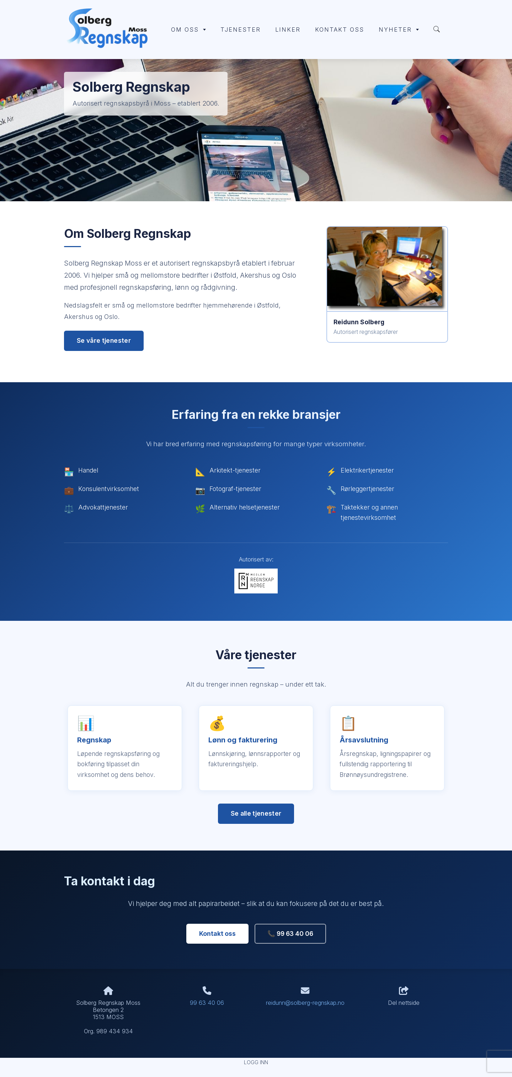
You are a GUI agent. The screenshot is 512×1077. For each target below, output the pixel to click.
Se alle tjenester (256, 813)
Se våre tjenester (104, 340)
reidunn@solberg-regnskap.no (305, 1002)
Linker (287, 29)
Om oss (188, 29)
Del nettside (404, 996)
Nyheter (399, 29)
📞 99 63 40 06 (290, 933)
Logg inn (256, 1062)
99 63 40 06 (207, 1002)
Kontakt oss (339, 29)
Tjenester (240, 29)
